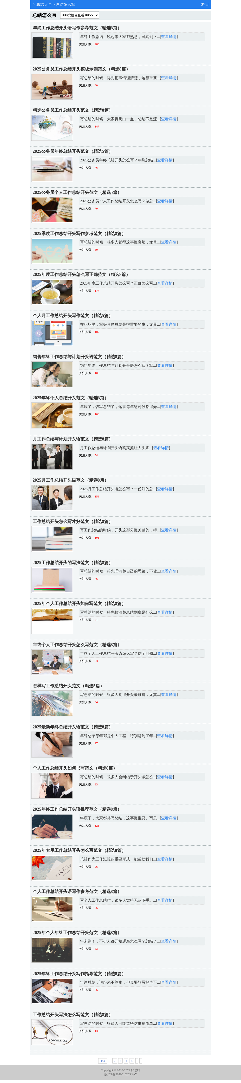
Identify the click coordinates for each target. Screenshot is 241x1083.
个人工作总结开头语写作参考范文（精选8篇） (77, 891)
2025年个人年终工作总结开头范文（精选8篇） (77, 932)
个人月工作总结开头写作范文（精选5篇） (73, 315)
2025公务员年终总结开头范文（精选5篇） (73, 151)
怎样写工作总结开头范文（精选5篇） (68, 685)
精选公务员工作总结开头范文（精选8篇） (73, 110)
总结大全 (44, 4)
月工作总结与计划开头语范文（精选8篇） (73, 439)
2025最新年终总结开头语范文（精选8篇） (73, 727)
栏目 (205, 4)
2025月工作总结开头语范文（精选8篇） (71, 480)
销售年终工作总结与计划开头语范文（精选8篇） (79, 356)
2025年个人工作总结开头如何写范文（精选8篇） (79, 603)
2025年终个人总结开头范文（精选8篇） (71, 397)
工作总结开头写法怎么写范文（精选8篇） (73, 1014)
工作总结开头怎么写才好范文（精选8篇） (73, 521)
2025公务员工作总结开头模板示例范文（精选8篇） (81, 69)
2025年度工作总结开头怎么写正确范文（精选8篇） (81, 274)
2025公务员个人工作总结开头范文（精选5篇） (77, 192)
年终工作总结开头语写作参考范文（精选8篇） (77, 27)
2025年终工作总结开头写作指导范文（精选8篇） (79, 973)
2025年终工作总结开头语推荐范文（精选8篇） (77, 809)
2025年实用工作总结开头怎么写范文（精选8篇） (79, 850)
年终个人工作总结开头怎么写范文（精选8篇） (77, 644)
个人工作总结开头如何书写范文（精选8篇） (75, 768)
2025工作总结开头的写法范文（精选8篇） (73, 562)
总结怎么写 (65, 4)
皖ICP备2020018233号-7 (120, 1074)
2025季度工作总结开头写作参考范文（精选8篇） (79, 233)
